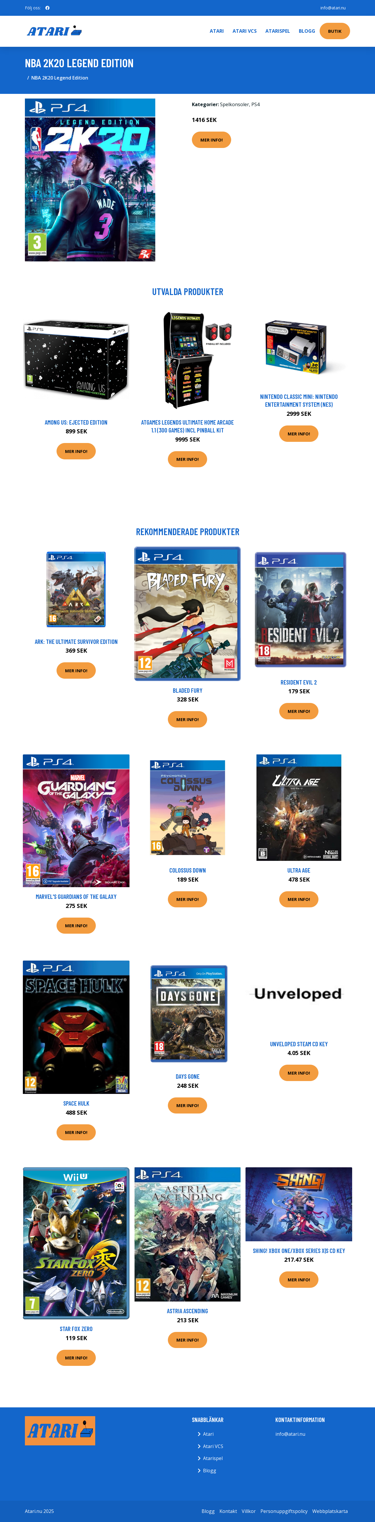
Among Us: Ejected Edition (76, 422)
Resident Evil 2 (299, 682)
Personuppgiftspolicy (284, 1511)
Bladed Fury (187, 690)
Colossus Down (187, 870)
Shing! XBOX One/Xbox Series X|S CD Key (299, 1250)
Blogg (307, 31)
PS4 (255, 104)
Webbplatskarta (330, 1511)
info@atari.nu (332, 8)
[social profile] (47, 7)
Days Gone (188, 1076)
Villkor (249, 1511)
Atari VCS (245, 31)
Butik (335, 31)
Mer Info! (211, 140)
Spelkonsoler (234, 104)
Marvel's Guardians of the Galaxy (76, 896)
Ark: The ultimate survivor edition (76, 641)
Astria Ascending (187, 1310)
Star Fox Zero (76, 1328)
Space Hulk (76, 1103)
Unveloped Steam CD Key (299, 1043)
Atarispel (277, 31)
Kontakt (228, 1511)
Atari (217, 31)
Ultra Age (298, 870)
